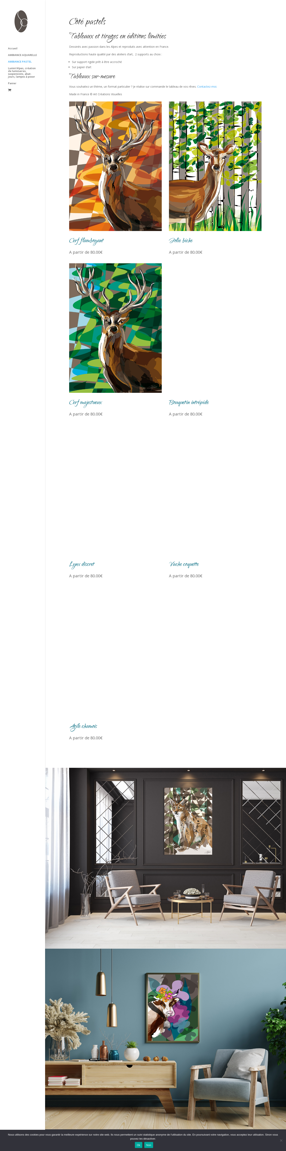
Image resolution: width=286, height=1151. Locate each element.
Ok (138, 1145)
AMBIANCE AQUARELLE (22, 47)
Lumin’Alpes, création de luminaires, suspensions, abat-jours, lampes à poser (22, 65)
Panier (12, 75)
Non (148, 1145)
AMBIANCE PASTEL (20, 54)
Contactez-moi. (207, 86)
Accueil (12, 40)
